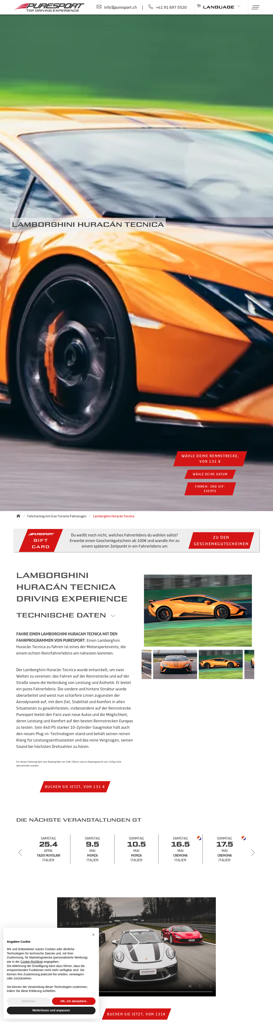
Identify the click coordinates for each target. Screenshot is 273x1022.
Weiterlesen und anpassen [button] (51, 1010)
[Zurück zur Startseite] (19, 516)
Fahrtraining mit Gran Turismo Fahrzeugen (56, 516)
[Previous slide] (20, 852)
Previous (135, 666)
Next (260, 666)
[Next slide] (253, 852)
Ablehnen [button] (28, 1001)
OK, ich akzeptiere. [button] (73, 1001)
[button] (254, 7)
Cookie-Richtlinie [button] (31, 961)
